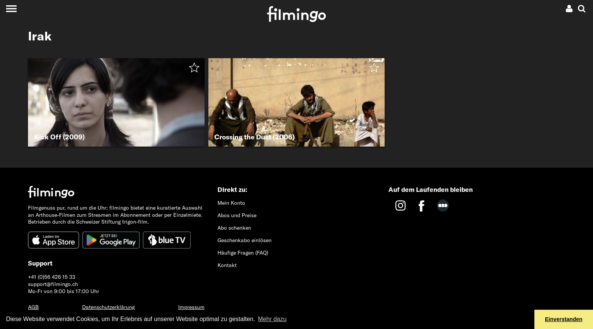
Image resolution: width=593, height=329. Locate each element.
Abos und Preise (236, 215)
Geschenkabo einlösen (244, 240)
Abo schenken (234, 227)
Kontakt (227, 265)
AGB (33, 307)
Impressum (191, 307)
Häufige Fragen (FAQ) (242, 252)
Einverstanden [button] (563, 319)
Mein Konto (231, 202)
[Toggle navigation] (11, 8)
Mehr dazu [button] (272, 319)
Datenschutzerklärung (108, 307)
